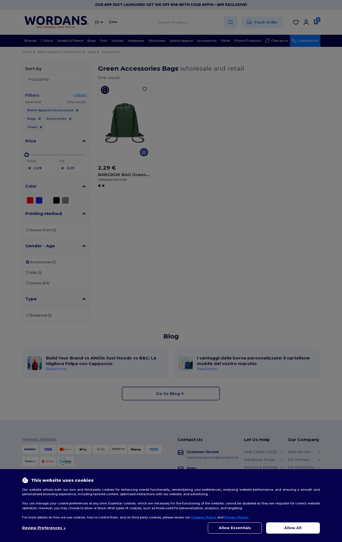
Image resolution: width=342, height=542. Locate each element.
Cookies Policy (204, 517)
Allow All (292, 528)
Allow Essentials (235, 528)
